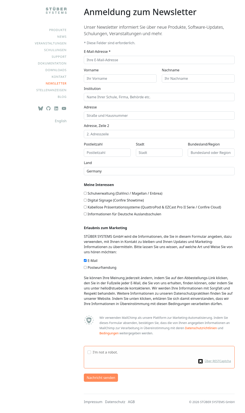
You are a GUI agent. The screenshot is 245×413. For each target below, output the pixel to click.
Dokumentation (52, 63)
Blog (62, 97)
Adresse (90, 107)
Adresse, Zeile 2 (96, 125)
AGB (131, 401)
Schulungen (55, 50)
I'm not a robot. (105, 352)
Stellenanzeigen (51, 90)
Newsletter (56, 83)
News (62, 36)
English (61, 121)
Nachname (171, 70)
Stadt (140, 144)
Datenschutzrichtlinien (201, 328)
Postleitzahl (93, 144)
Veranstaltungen (51, 43)
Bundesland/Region (204, 144)
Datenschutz (115, 401)
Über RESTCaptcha (218, 361)
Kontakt (59, 77)
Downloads (56, 70)
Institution (92, 88)
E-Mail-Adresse (97, 51)
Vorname (91, 70)
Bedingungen (109, 333)
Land (88, 162)
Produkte (58, 30)
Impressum (93, 401)
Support (59, 57)
